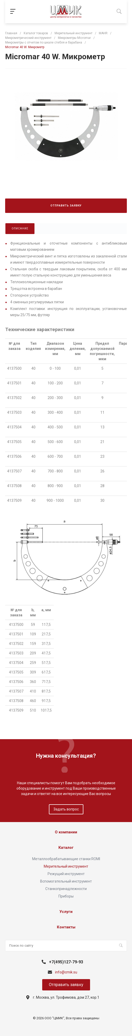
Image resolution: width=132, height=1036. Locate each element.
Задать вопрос (66, 809)
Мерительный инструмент (66, 866)
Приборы (66, 896)
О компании (66, 832)
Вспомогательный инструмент (66, 881)
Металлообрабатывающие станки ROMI (66, 859)
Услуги (66, 911)
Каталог (66, 847)
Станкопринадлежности (66, 889)
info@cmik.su (66, 972)
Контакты (66, 927)
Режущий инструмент (66, 874)
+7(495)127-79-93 (66, 962)
